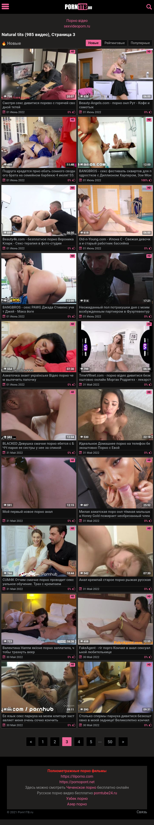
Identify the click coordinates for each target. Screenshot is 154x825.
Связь (142, 812)
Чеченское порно (81, 787)
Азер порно (77, 804)
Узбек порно (77, 798)
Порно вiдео (77, 20)
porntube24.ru (105, 793)
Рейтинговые (114, 43)
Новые (93, 43)
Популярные (140, 43)
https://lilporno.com (77, 776)
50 (110, 741)
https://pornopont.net (77, 782)
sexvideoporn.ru (77, 26)
